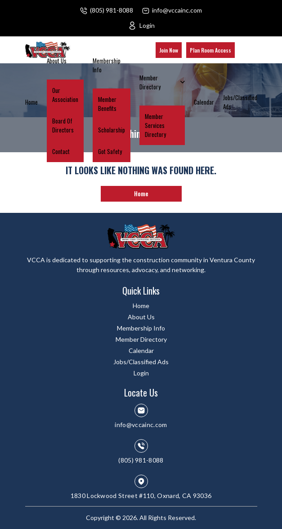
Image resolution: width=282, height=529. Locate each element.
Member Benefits (107, 104)
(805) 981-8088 (111, 10)
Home (31, 101)
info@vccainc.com (177, 10)
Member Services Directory (155, 125)
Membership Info (107, 65)
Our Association (65, 95)
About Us (57, 60)
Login (147, 25)
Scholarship (111, 129)
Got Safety (110, 151)
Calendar (204, 101)
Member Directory (150, 82)
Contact (61, 151)
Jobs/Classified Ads (240, 102)
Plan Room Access (210, 50)
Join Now (168, 50)
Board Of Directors (63, 125)
